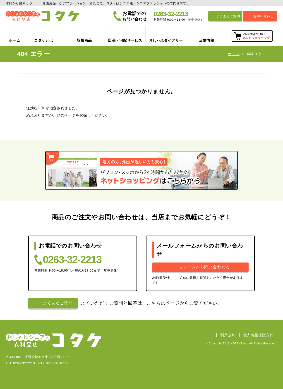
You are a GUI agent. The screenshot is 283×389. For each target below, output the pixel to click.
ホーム (14, 40)
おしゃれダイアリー (166, 40)
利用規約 (227, 335)
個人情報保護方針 (258, 335)
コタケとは (43, 40)
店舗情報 (206, 40)
